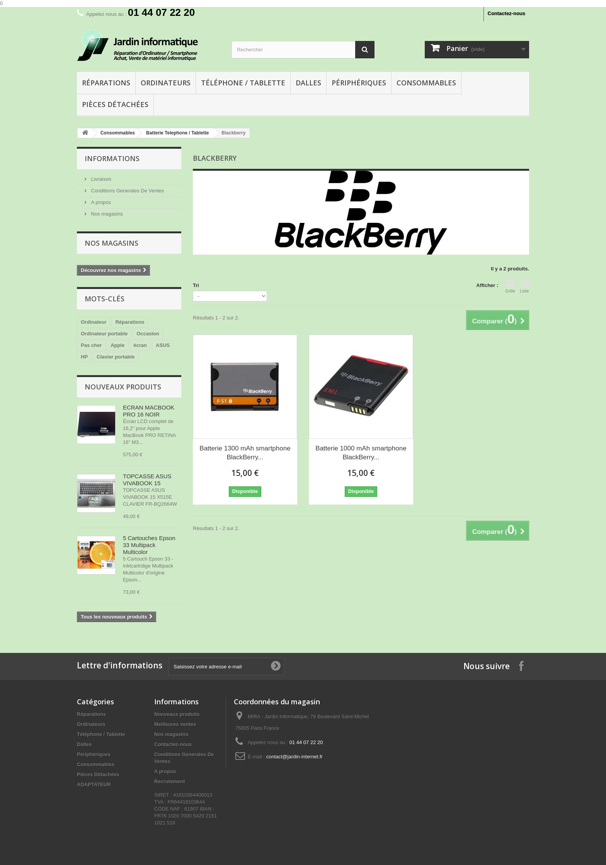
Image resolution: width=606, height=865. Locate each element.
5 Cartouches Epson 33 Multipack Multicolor (149, 545)
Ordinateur (93, 322)
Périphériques (359, 82)
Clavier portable (115, 357)
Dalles (308, 82)
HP (84, 357)
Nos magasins (106, 214)
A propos (100, 202)
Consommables (426, 82)
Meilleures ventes (175, 724)
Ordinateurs (166, 82)
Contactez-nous (507, 13)
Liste (524, 286)
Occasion (147, 333)
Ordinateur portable (104, 333)
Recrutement (169, 781)
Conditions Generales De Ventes (127, 191)
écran (140, 345)
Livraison (100, 179)
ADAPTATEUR (94, 784)
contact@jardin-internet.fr (294, 757)
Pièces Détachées (115, 104)
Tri (196, 285)
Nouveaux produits (123, 386)
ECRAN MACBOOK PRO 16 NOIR (148, 411)
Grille (510, 286)
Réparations (106, 82)
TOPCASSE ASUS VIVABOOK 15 (147, 479)
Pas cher (91, 345)
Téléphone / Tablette (243, 82)
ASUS (163, 345)
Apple (117, 345)
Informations (112, 158)
